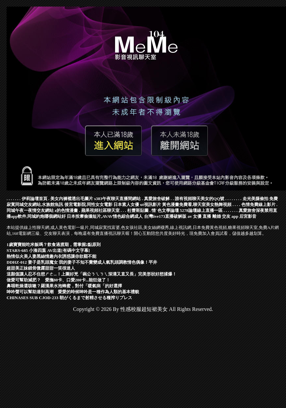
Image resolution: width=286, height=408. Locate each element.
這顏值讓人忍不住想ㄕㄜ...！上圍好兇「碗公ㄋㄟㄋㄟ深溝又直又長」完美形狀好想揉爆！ (92, 274)
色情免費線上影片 (258, 204)
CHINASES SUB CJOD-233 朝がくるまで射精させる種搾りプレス (69, 297)
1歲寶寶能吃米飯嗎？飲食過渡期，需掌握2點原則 (54, 244)
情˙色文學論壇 (165, 210)
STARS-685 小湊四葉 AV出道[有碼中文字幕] (48, 250)
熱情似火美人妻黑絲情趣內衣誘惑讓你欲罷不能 (51, 256)
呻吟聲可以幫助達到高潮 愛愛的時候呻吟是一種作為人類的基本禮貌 (73, 291)
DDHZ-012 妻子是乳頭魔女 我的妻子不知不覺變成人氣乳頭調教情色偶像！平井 (82, 262)
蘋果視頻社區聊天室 (100, 210)
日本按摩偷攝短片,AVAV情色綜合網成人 (105, 216)
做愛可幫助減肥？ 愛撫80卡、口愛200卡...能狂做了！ (58, 279)
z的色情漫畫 (66, 210)
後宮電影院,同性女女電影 (88, 204)
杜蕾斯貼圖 (138, 210)
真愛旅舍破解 (157, 198)
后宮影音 (247, 216)
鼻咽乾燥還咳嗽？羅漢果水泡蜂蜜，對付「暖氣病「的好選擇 (64, 285)
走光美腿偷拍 (255, 198)
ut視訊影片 (150, 204)
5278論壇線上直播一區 (201, 210)
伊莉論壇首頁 (34, 198)
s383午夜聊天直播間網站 (117, 198)
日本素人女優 (126, 204)
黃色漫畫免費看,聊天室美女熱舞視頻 (196, 204)
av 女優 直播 (199, 216)
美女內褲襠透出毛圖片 (71, 198)
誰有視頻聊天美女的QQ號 (199, 198)
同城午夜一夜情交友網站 (30, 210)
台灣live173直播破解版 (165, 216)
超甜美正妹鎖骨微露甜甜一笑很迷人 (41, 268)
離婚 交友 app (225, 216)
